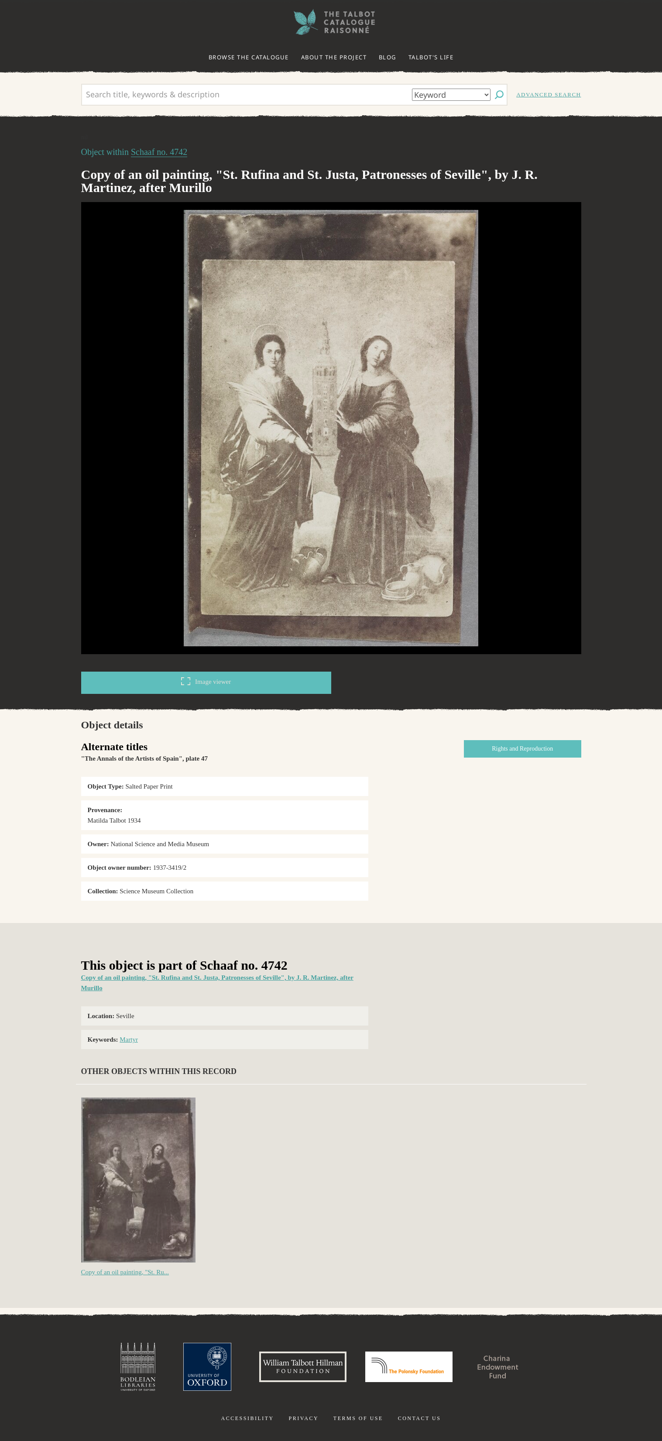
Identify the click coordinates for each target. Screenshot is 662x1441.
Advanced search (548, 94)
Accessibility (247, 1418)
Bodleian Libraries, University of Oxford (137, 1367)
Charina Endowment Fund (498, 1367)
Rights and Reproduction (522, 748)
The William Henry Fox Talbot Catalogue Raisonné (331, 22)
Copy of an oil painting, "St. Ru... (125, 1272)
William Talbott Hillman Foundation (302, 1367)
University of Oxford (207, 1367)
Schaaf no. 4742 (159, 152)
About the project (334, 57)
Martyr (129, 1039)
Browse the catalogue (249, 57)
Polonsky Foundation (409, 1367)
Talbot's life (431, 57)
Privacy (303, 1418)
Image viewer (206, 681)
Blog (387, 57)
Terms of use (358, 1418)
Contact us (419, 1418)
